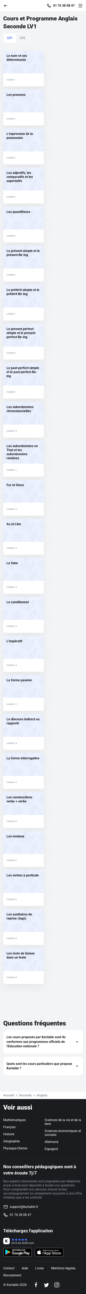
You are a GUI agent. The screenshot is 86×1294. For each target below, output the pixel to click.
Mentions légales (63, 1268)
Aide (25, 1268)
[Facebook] (36, 1284)
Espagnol (51, 1149)
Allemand (51, 1142)
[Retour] (7, 5)
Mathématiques (14, 1120)
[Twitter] (46, 1284)
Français (9, 1127)
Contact (8, 1268)
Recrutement (12, 1275)
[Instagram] (56, 1284)
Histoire (8, 1134)
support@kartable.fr (24, 1207)
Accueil (8, 1095)
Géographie (11, 1141)
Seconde (25, 1095)
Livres (39, 1268)
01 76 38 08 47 (64, 5)
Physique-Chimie (15, 1148)
